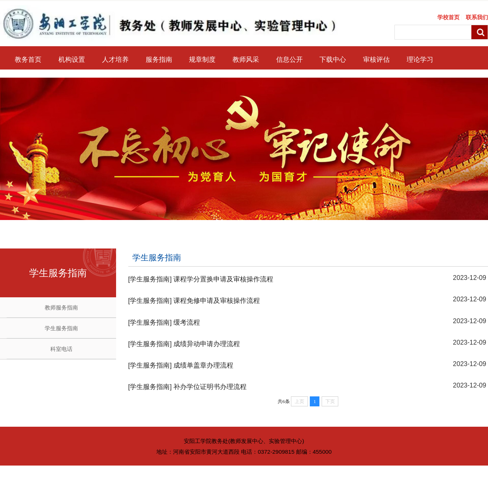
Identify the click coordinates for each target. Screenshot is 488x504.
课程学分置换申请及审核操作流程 (223, 279)
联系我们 (477, 17)
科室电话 (61, 349)
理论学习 (420, 59)
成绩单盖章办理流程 (203, 365)
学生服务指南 (61, 328)
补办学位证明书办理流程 (210, 386)
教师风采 (246, 59)
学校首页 (448, 17)
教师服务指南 (61, 307)
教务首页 (28, 59)
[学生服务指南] (150, 279)
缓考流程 (186, 322)
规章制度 (202, 59)
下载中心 (332, 59)
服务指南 (159, 59)
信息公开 (289, 59)
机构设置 (71, 59)
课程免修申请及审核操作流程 (216, 300)
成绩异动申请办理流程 (206, 344)
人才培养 (115, 59)
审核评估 (376, 59)
